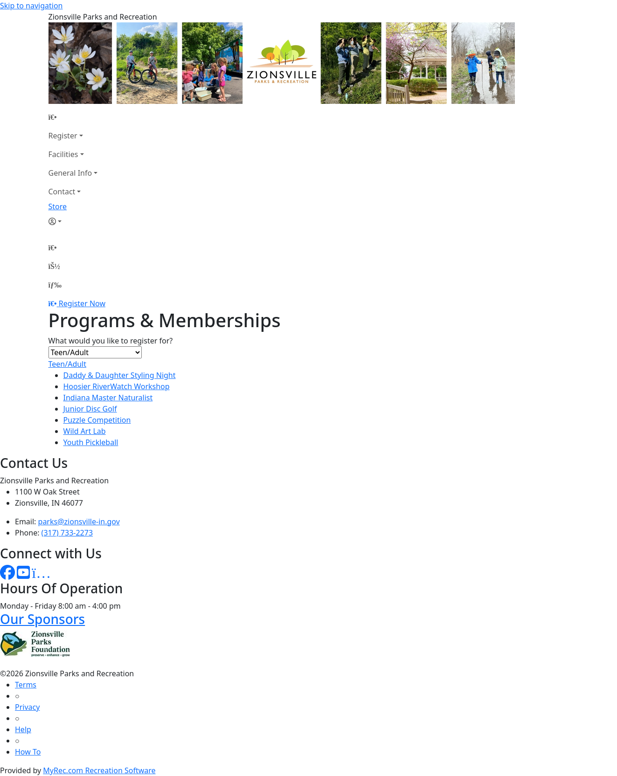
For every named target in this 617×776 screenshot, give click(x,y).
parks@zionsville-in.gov (79, 521)
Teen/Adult (68, 364)
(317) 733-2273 (67, 533)
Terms (25, 685)
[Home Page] (73, 117)
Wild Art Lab (84, 431)
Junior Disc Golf (90, 409)
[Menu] (55, 284)
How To (28, 752)
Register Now (82, 303)
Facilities (63, 154)
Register (63, 135)
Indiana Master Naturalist (108, 397)
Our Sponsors (42, 619)
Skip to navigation (31, 5)
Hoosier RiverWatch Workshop (116, 386)
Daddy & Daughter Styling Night (119, 375)
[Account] (73, 221)
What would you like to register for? (111, 341)
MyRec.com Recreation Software (99, 770)
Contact (62, 191)
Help (23, 729)
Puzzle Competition (97, 420)
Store (58, 206)
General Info (70, 173)
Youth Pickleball (90, 442)
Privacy (27, 707)
